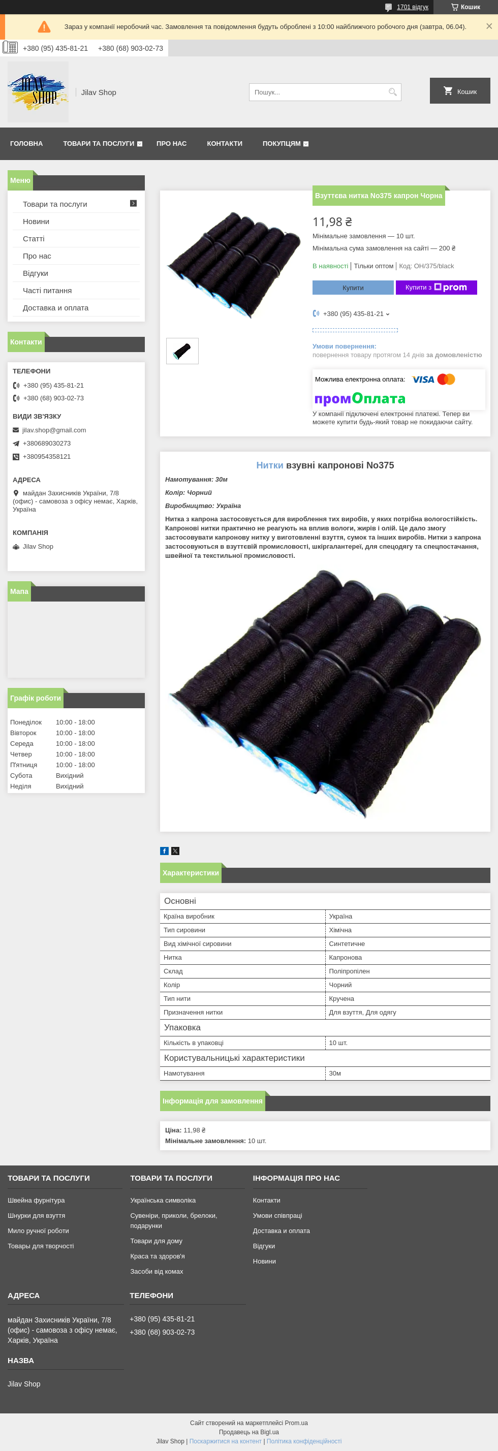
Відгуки (35, 273)
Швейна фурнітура (36, 1200)
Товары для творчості (41, 1246)
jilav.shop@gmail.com (54, 430)
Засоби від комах (156, 1271)
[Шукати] (392, 92)
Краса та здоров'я (157, 1256)
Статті (34, 238)
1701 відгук (412, 7)
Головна (26, 143)
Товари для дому (156, 1241)
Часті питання (47, 290)
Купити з (436, 287)
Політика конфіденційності (304, 1441)
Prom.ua (296, 1423)
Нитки (270, 465)
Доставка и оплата (55, 307)
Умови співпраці (277, 1215)
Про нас (171, 143)
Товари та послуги (98, 143)
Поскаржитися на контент (226, 1441)
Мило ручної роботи (38, 1231)
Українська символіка (163, 1200)
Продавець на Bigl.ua (249, 1432)
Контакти (225, 143)
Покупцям (282, 143)
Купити (353, 288)
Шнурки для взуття (36, 1215)
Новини (36, 221)
